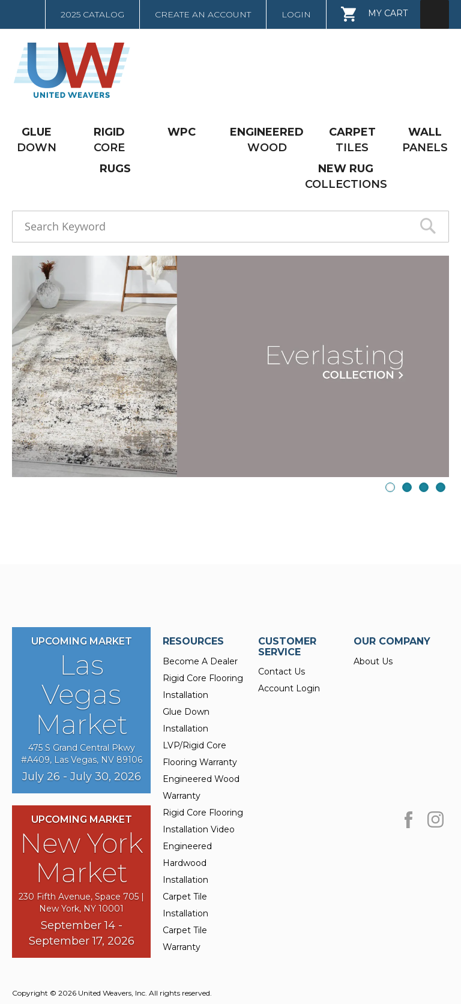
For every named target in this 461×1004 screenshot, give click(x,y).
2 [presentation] (407, 487)
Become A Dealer (200, 661)
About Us (373, 661)
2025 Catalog (92, 14)
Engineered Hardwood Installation (187, 863)
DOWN (36, 139)
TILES (352, 139)
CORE (109, 139)
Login (296, 14)
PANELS (425, 139)
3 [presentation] (424, 487)
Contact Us (281, 671)
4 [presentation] (440, 487)
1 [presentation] (390, 487)
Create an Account (203, 14)
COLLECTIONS (346, 176)
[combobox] (230, 226)
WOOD (267, 139)
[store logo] (68, 70)
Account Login (289, 688)
